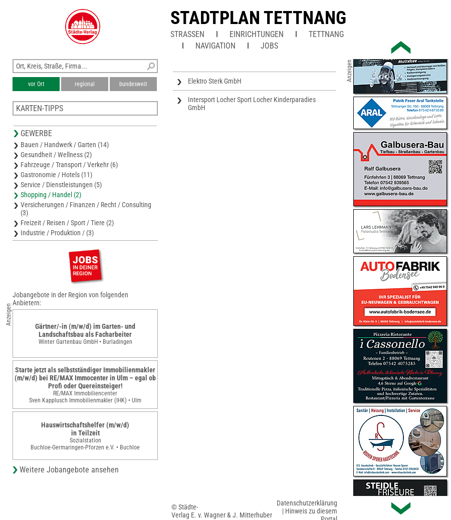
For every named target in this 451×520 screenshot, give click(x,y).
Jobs (269, 46)
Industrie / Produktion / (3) (57, 233)
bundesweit (133, 84)
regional (85, 84)
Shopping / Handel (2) (51, 195)
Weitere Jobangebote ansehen (69, 469)
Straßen (187, 34)
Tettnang (326, 34)
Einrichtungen (257, 34)
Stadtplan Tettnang (258, 18)
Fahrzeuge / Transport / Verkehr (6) (69, 165)
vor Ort (36, 84)
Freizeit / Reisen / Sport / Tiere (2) (67, 223)
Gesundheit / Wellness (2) (56, 155)
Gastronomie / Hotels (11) (56, 175)
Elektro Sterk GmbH (215, 81)
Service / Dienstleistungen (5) (61, 185)
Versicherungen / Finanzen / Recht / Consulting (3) (86, 209)
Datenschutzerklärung (307, 503)
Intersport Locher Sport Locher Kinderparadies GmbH (252, 104)
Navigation (215, 46)
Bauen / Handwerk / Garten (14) (65, 145)
